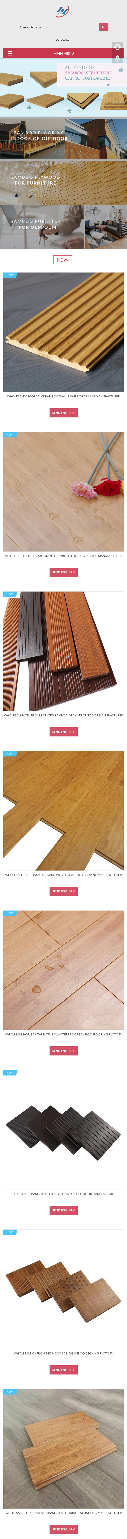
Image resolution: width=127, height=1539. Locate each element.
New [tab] (62, 260)
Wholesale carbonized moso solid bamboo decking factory (63, 1353)
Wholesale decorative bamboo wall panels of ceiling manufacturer (63, 396)
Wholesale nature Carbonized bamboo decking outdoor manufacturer (63, 715)
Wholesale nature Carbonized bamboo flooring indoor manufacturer (63, 556)
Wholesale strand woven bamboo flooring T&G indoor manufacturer (63, 1513)
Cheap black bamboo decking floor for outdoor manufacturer (63, 1194)
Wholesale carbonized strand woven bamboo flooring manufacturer (63, 875)
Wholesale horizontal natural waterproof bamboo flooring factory (63, 1034)
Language (63, 39)
